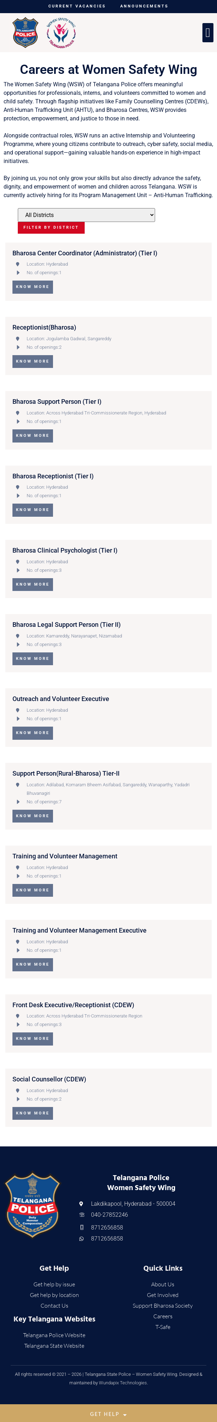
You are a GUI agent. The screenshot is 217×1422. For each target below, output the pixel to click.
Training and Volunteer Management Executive (79, 930)
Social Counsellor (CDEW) (49, 1079)
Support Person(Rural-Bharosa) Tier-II (66, 773)
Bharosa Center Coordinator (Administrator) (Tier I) (84, 253)
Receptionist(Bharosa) (44, 327)
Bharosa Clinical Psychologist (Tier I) (64, 550)
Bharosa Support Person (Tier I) (56, 401)
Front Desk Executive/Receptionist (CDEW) (73, 1005)
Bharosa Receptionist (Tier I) (53, 476)
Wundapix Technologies (123, 1382)
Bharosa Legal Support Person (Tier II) (66, 624)
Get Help (108, 1415)
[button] (207, 32)
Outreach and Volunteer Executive (60, 698)
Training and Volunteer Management (64, 856)
